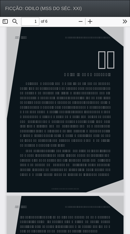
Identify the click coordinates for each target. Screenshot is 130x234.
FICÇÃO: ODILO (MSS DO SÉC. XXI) (43, 8)
